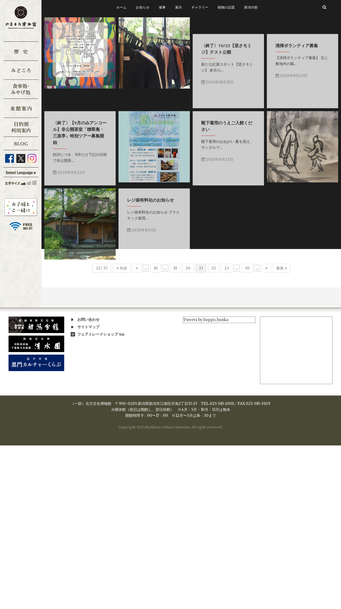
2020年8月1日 (67, 390)
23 (226, 268)
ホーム (121, 7)
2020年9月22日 (167, 212)
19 (175, 268)
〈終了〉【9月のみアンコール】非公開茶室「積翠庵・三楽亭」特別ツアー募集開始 (178, 172)
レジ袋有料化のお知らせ (76, 360)
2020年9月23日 (69, 193)
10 (156, 268)
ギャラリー (199, 7)
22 (213, 268)
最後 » (281, 268)
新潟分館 (251, 7)
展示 (178, 7)
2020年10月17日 (266, 101)
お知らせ (142, 7)
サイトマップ (88, 327)
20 (188, 268)
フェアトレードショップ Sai (100, 334)
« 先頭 (121, 268)
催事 (162, 7)
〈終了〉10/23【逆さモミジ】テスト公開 (275, 67)
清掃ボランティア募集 (74, 163)
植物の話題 (226, 7)
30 (247, 268)
